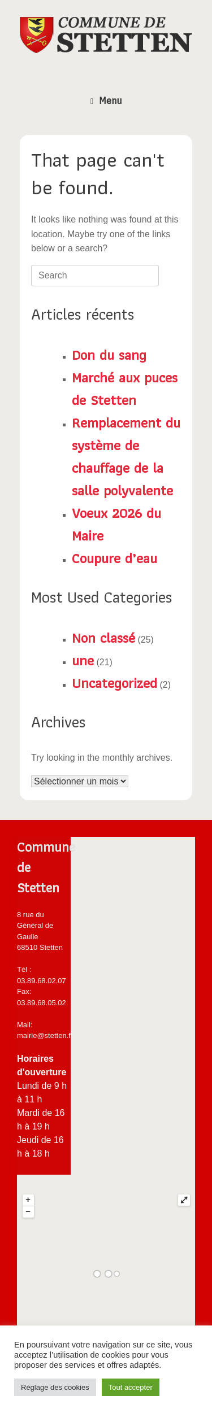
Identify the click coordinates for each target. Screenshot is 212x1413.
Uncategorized (114, 682)
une (83, 660)
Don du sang (109, 354)
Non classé (103, 637)
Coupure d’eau (114, 558)
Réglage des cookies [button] (55, 1387)
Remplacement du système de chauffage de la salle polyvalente (126, 456)
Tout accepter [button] (131, 1387)
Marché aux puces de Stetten (125, 388)
